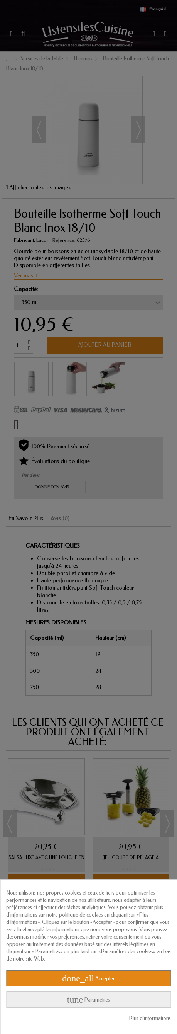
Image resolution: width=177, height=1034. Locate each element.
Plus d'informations (150, 1018)
